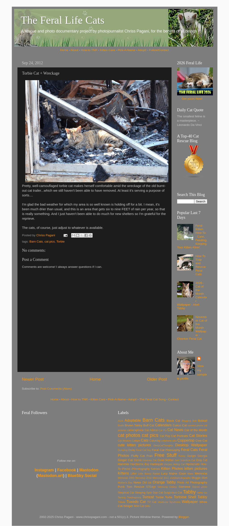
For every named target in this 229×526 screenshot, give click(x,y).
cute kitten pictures (134, 445)
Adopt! (142, 50)
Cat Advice (151, 430)
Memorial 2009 (126, 478)
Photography (198, 482)
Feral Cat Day (143, 450)
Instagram (44, 470)
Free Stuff (165, 455)
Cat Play (165, 436)
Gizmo (138, 460)
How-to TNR (89, 50)
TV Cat (151, 502)
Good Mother (166, 460)
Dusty (131, 450)
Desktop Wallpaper (191, 445)
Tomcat (148, 497)
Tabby (189, 492)
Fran (149, 455)
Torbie (60, 241)
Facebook (66, 470)
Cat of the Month (195, 430)
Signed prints (199, 486)
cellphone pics (169, 440)
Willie (148, 506)
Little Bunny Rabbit (149, 473)
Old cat (146, 482)
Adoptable (133, 420)
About (74, 50)
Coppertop (186, 440)
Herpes (168, 464)
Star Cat (158, 492)
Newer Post (33, 379)
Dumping (122, 450)
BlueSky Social (82, 475)
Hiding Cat (179, 464)
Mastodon (88, 470)
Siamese (184, 486)
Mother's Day (125, 482)
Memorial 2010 (143, 478)
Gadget (191, 455)
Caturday (155, 440)
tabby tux (202, 492)
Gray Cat (201, 460)
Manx (190, 473)
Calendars (163, 425)
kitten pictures (195, 468)
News (137, 482)
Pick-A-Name (127, 50)
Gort (177, 460)
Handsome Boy (139, 464)
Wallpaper (190, 502)
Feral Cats (189, 450)
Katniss (155, 468)
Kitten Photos (172, 468)
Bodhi (121, 425)
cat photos (129, 435)
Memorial (201, 473)
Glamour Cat (150, 460)
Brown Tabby (133, 425)
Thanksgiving (134, 497)
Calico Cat (180, 425)
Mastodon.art (50, 475)
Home (64, 50)
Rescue (139, 486)
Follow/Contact (159, 50)
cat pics (50, 241)
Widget (128, 506)
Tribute (121, 502)
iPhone (126, 468)
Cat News (175, 430)
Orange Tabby (164, 482)
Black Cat (173, 420)
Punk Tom (125, 486)
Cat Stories (198, 436)
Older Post (157, 379)
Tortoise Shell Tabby (190, 497)
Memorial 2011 (161, 478)
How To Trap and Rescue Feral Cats (200, 265)
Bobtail (202, 420)
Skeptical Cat (126, 492)
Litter (134, 473)
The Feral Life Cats (63, 20)
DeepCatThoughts (163, 445)
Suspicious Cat (173, 492)
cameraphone (135, 430)
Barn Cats (36, 241)
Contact (173, 399)
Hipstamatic (193, 464)
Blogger (183, 517)
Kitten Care (107, 50)
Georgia (202, 455)
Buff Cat (148, 425)
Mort (204, 477)
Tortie (168, 497)
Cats (144, 440)
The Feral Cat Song (152, 399)
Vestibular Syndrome (169, 502)
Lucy (164, 473)
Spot (149, 492)
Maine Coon (177, 473)
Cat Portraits (179, 436)
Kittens (123, 473)
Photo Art (183, 482)
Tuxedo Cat (136, 502)
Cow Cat (201, 440)
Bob (194, 420)
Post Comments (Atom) (56, 388)
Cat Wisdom (124, 440)
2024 (120, 420)
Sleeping (140, 492)
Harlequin (156, 464)
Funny (182, 456)
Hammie (123, 464)
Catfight (136, 440)
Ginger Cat (125, 460)
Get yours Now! (192, 98)
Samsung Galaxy (167, 486)
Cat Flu (163, 430)
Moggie (196, 477)
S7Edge (151, 486)
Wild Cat (139, 506)
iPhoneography (140, 468)
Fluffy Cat (138, 455)
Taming (122, 497)
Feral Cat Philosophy (166, 450)
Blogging (186, 420)
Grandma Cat (187, 460)
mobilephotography (180, 478)
